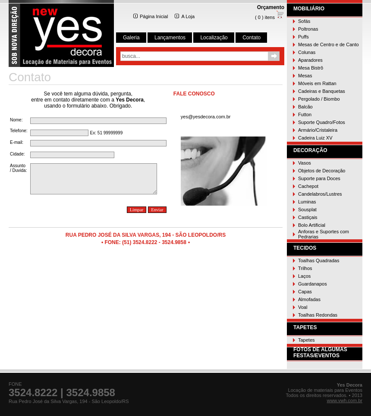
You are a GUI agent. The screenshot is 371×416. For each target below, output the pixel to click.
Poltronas (308, 29)
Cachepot (308, 186)
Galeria (131, 38)
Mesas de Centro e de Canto (328, 44)
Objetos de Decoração (321, 170)
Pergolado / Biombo (319, 99)
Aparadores (310, 60)
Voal (302, 307)
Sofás (304, 21)
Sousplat (307, 209)
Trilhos (305, 268)
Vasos (304, 162)
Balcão (305, 106)
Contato (251, 38)
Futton (304, 114)
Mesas (305, 75)
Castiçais (308, 217)
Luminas (307, 201)
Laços (304, 276)
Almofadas (309, 299)
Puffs (303, 36)
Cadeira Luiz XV (315, 137)
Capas (305, 291)
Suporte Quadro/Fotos (321, 122)
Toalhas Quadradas (318, 260)
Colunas (306, 52)
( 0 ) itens (269, 17)
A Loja (185, 16)
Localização (213, 38)
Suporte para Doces (319, 178)
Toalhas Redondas (317, 315)
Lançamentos (170, 38)
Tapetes (306, 340)
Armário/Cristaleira (317, 130)
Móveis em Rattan (317, 83)
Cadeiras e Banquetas (321, 91)
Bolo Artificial (311, 225)
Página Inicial (150, 16)
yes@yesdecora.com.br (206, 116)
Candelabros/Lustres (320, 194)
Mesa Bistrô (310, 67)
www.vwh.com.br (344, 400)
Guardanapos (312, 283)
